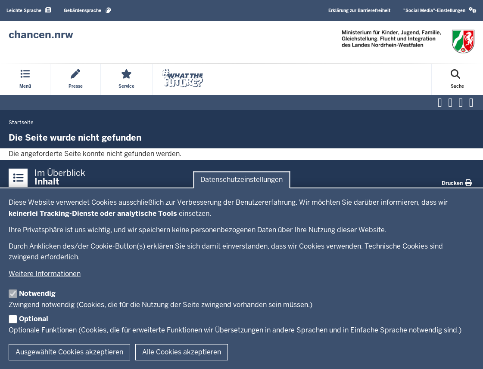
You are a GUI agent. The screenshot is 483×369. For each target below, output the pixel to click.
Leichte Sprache (28, 10)
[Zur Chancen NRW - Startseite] (41, 35)
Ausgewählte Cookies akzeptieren (69, 352)
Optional (33, 318)
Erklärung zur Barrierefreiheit (359, 10)
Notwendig (37, 293)
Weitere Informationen (45, 273)
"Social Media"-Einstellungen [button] (440, 10)
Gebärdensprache (88, 10)
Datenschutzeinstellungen (241, 179)
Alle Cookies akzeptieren (181, 352)
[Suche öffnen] (457, 79)
